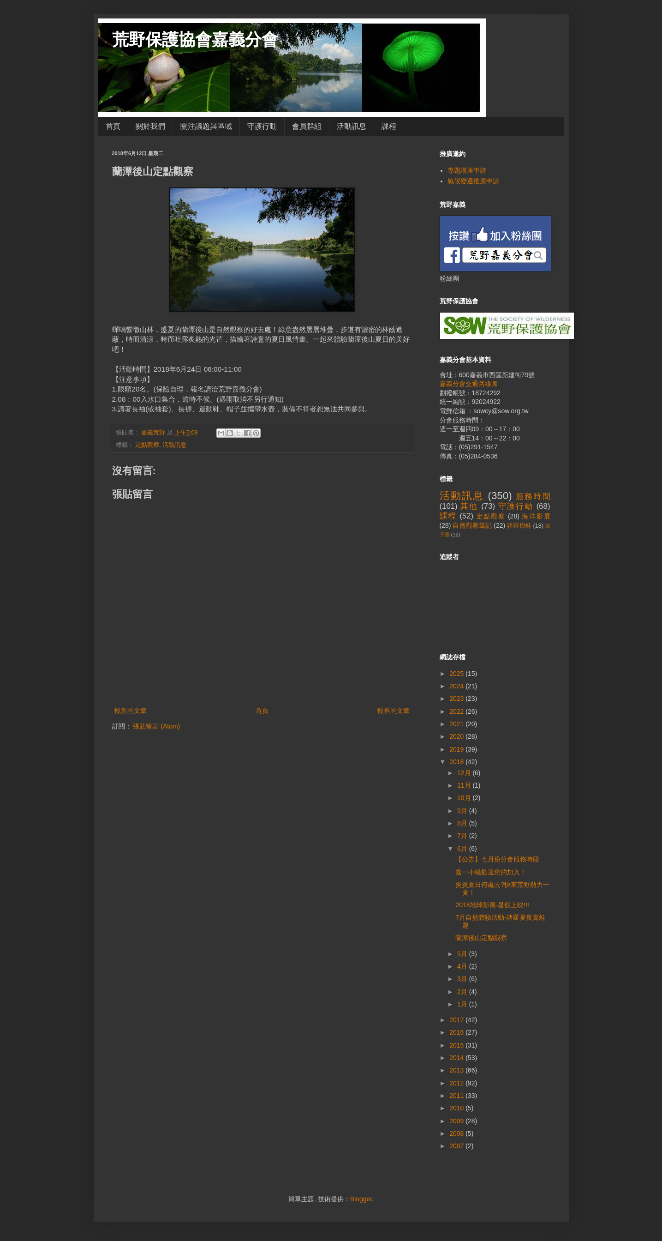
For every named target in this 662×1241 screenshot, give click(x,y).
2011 (457, 1095)
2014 (457, 1057)
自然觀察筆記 (472, 525)
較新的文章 (130, 710)
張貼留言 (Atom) (156, 726)
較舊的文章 (393, 710)
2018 (457, 761)
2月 (463, 991)
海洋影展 (536, 516)
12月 (464, 773)
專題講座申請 (466, 170)
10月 (464, 797)
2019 (457, 749)
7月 (463, 835)
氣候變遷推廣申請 (473, 181)
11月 (464, 785)
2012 (457, 1083)
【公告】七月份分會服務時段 (497, 859)
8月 (463, 823)
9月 (463, 810)
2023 (457, 698)
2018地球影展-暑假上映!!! (492, 905)
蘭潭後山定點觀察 (481, 937)
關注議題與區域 (206, 126)
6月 (463, 848)
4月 (463, 966)
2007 (457, 1146)
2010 (457, 1108)
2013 (457, 1070)
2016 (457, 1032)
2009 (457, 1121)
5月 (463, 954)
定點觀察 (147, 445)
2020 (457, 736)
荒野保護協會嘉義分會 (195, 39)
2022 (457, 711)
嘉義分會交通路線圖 (469, 383)
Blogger (361, 1199)
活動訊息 (351, 126)
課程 (389, 126)
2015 (457, 1045)
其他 (469, 506)
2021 (457, 724)
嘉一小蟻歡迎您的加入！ (490, 872)
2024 (457, 686)
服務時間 (533, 496)
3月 (463, 978)
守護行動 (262, 126)
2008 (457, 1133)
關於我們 (150, 126)
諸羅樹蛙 (519, 526)
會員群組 (307, 126)
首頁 (113, 126)
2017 (457, 1020)
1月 (463, 1004)
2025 (457, 673)
